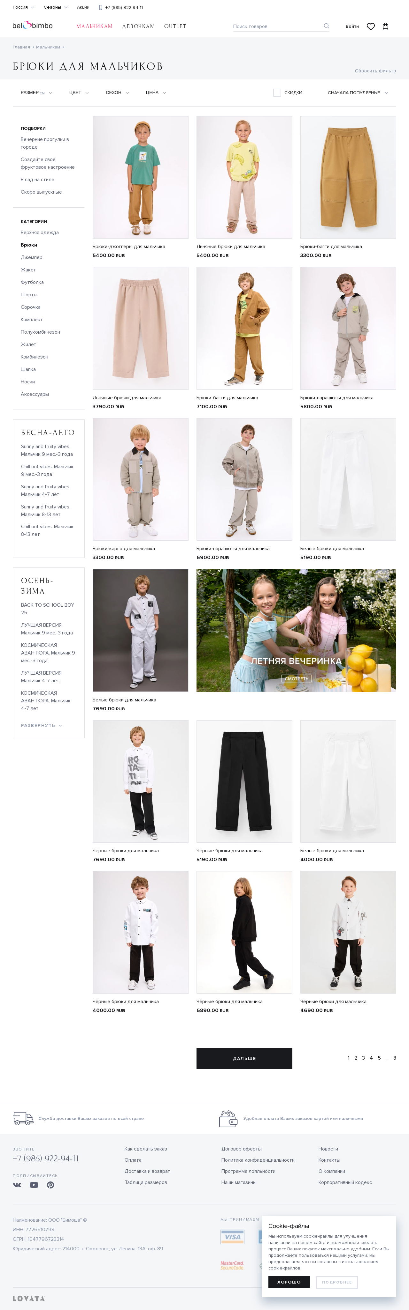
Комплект (32, 319)
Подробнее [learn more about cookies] (337, 1282)
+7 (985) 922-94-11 (124, 7)
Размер (33, 93)
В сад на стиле (37, 179)
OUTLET (175, 26)
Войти (352, 26)
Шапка (28, 369)
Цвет (75, 92)
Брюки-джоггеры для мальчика (129, 246)
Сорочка (31, 307)
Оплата (133, 1160)
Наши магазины (239, 1182)
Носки (28, 382)
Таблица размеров (146, 1182)
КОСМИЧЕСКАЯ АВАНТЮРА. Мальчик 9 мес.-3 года (48, 653)
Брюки (29, 245)
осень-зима (37, 586)
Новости (328, 1149)
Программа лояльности (248, 1171)
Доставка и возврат (147, 1171)
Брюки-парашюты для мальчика (337, 398)
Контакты (329, 1160)
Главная (21, 47)
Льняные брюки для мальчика (231, 246)
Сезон (113, 92)
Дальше (244, 1058)
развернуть (38, 725)
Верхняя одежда (40, 232)
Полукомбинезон (40, 332)
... (387, 1058)
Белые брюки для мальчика (332, 548)
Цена (152, 92)
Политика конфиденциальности (258, 1160)
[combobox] (362, 93)
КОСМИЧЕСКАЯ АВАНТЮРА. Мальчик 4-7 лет (46, 701)
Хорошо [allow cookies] (289, 1282)
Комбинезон (34, 357)
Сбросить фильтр (375, 70)
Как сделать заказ (146, 1149)
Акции (83, 7)
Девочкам (138, 26)
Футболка (32, 282)
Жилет (28, 344)
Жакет (28, 270)
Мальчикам (94, 26)
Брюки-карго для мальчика (124, 548)
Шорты (29, 295)
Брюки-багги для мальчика (331, 246)
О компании (332, 1171)
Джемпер (31, 257)
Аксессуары (35, 394)
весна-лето (48, 432)
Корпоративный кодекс (345, 1182)
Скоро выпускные (41, 192)
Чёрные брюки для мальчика (126, 850)
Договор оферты (241, 1149)
